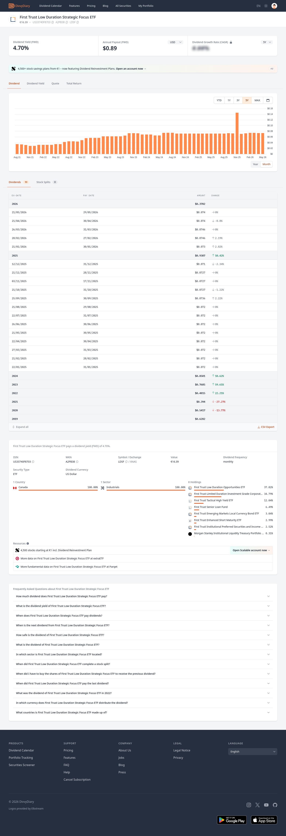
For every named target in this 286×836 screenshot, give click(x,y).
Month (266, 164)
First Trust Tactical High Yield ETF (213, 500)
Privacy (178, 758)
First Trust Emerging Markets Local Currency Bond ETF (226, 513)
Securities (123, 6)
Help (67, 772)
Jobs (121, 758)
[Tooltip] (27, 543)
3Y (238, 100)
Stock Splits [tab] (46, 182)
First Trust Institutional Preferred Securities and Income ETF (229, 526)
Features (74, 5)
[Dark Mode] (266, 6)
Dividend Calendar (50, 5)
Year (255, 164)
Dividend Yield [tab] (35, 83)
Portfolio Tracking (21, 758)
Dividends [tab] (19, 182)
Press (122, 772)
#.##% (200, 48)
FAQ (66, 765)
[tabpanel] (143, 132)
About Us (125, 750)
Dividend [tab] (14, 83)
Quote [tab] (55, 83)
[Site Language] (258, 6)
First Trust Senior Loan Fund (211, 507)
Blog (122, 765)
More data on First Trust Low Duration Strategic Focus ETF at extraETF (62, 558)
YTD (219, 100)
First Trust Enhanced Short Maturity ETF (217, 520)
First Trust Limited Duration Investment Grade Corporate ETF (228, 493)
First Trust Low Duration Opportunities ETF (219, 487)
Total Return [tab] (74, 83)
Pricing (91, 5)
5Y (247, 100)
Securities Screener (22, 765)
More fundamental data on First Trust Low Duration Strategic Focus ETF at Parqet (69, 566)
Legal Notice (181, 750)
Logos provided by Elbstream (26, 808)
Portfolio (145, 6)
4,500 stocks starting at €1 (56, 550)
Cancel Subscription (77, 780)
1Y (229, 100)
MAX (257, 100)
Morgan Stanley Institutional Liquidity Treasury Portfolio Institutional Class (229, 533)
